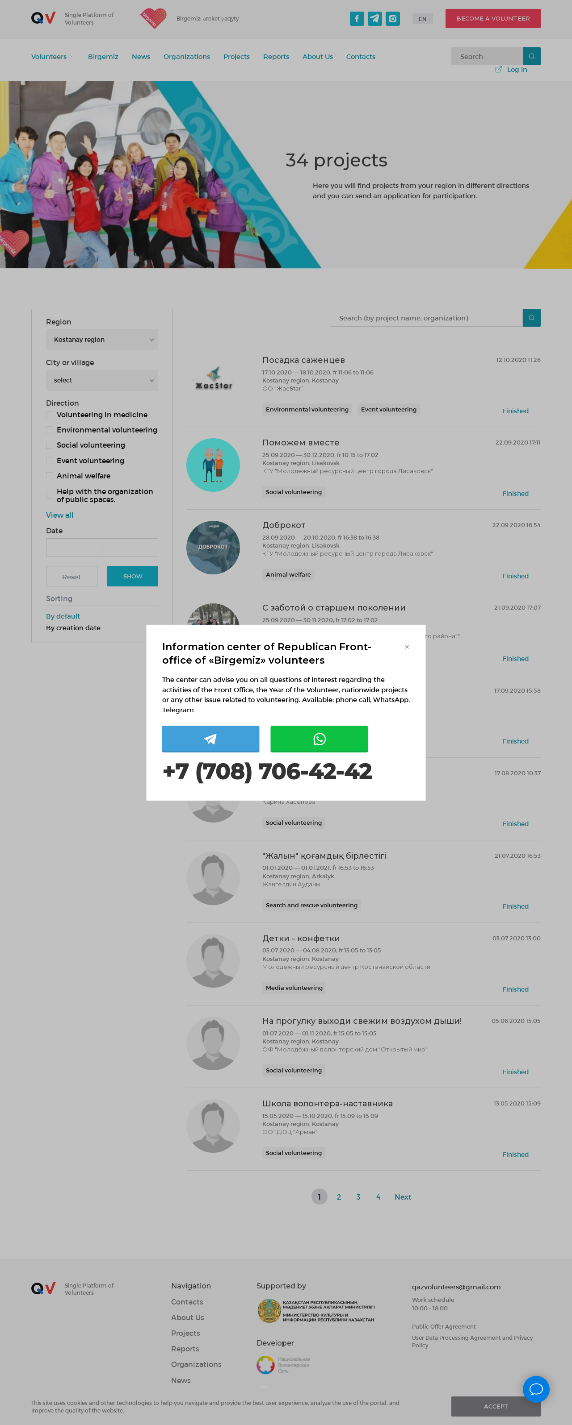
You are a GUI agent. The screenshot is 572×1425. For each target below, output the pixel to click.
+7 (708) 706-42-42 (266, 772)
